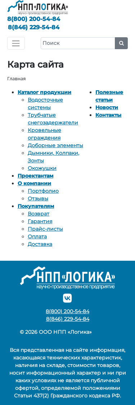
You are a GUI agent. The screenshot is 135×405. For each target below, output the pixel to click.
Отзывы (38, 198)
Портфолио (43, 191)
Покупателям (36, 206)
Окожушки (42, 168)
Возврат (38, 213)
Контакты (108, 115)
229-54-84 (33, 27)
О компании (34, 183)
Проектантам (35, 175)
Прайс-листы (45, 229)
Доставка (40, 244)
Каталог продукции (44, 92)
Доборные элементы (55, 145)
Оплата (37, 236)
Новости (106, 107)
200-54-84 (33, 19)
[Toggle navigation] (16, 43)
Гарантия (40, 221)
